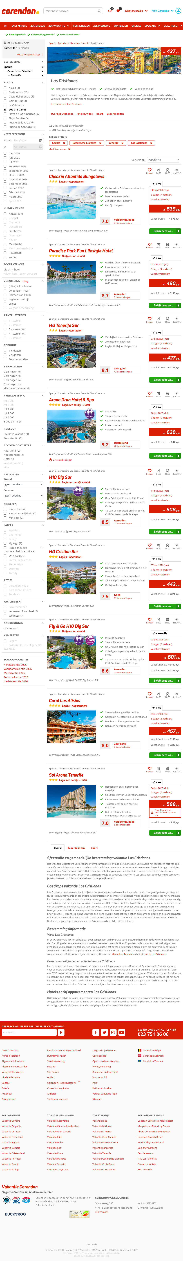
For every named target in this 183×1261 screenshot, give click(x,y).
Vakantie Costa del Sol (104, 1169)
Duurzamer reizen (56, 1055)
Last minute (19, 25)
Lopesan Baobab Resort (150, 1137)
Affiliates (51, 1093)
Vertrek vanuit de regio (104, 1093)
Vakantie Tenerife (56, 1164)
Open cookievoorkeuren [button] (105, 1061)
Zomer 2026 (37, 25)
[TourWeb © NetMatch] (92, 1244)
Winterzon (121, 25)
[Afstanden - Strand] (23, 484)
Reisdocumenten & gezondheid (64, 1050)
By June (51, 1066)
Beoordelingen (76, 848)
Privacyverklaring (101, 1066)
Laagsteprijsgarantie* (43, 34)
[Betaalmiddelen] (15, 1214)
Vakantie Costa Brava (103, 1164)
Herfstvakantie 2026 (16, 681)
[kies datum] (28, 140)
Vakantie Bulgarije (11, 1126)
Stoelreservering (56, 1061)
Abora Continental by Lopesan (154, 1131)
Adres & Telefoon (11, 1055)
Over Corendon (10, 1050)
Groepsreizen (9, 1099)
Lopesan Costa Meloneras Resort (155, 1120)
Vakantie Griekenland (13, 1153)
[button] (23, 61)
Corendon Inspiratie (58, 1088)
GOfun (50, 1077)
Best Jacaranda (145, 1153)
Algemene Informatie (13, 1061)
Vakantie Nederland (12, 1137)
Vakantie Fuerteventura (105, 1142)
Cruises (136, 25)
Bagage (6, 1082)
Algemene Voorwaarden (15, 1066)
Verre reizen (81, 25)
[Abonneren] (61, 1032)
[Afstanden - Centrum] (23, 495)
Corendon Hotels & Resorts (61, 1082)
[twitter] (104, 1032)
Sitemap (96, 1099)
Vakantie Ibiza (54, 1137)
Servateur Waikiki (147, 1164)
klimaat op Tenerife (122, 954)
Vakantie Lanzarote (102, 1147)
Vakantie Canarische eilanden (63, 1126)
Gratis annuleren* (70, 34)
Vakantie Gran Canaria (59, 1131)
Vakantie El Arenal (101, 1131)
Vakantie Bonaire (11, 1120)
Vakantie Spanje (10, 1164)
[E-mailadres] (29, 1032)
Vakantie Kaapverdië (58, 1120)
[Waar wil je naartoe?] (73, 10)
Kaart (94, 848)
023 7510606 (101, 1212)
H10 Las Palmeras (147, 1158)
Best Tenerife (145, 1169)
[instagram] (113, 1032)
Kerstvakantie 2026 (15, 664)
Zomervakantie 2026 (16, 677)
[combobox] (73, 10)
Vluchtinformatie (11, 1077)
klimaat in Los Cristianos (153, 954)
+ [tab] (156, 184)
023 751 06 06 (153, 1034)
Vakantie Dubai (55, 1142)
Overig (57, 848)
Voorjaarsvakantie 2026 (18, 669)
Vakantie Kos (54, 1147)
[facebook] (95, 1032)
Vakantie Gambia (11, 1147)
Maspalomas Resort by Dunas (154, 1126)
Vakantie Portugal (11, 1158)
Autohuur (7, 1093)
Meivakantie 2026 (14, 673)
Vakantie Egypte (10, 1142)
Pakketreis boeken (102, 1088)
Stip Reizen (53, 1072)
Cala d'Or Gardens (147, 1147)
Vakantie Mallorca (56, 1158)
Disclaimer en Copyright (105, 1072)
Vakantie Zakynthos (57, 1169)
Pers (94, 1082)
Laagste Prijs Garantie (103, 1050)
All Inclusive (101, 25)
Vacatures (97, 1077)
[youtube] (121, 1032)
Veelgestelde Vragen (12, 1072)
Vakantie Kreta (55, 1153)
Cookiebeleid (99, 1055)
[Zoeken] (99, 10)
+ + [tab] (159, 633)
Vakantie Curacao (11, 1131)
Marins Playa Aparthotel (151, 1142)
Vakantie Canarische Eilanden (108, 1158)
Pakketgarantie (17, 34)
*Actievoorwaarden (57, 1099)
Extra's (5, 1088)
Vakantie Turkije (10, 1169)
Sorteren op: (138, 159)
